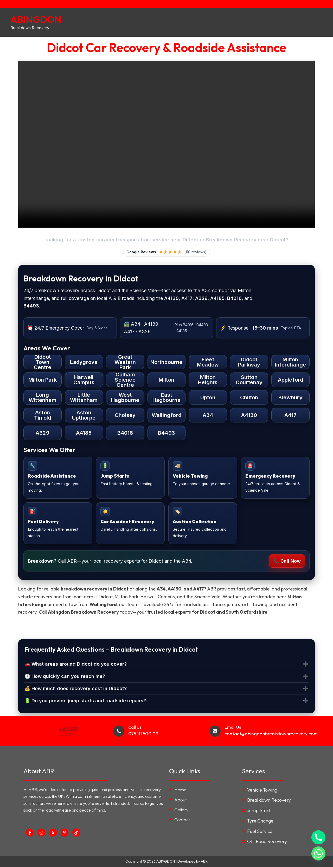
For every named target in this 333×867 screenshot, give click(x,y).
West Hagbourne (125, 397)
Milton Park (42, 380)
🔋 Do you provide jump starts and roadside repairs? (85, 700)
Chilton (249, 397)
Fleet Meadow (208, 362)
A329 (42, 433)
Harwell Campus (83, 380)
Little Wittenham (84, 397)
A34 (208, 415)
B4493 (166, 433)
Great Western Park (125, 362)
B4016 (125, 433)
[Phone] (318, 837)
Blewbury (290, 397)
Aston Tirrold (42, 415)
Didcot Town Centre (42, 362)
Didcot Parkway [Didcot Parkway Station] (249, 362)
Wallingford (166, 415)
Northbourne (166, 362)
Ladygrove (84, 362)
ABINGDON (35, 19)
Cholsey (125, 415)
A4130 (249, 415)
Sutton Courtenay (249, 380)
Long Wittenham (42, 397)
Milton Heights (207, 380)
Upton (207, 397)
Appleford (290, 380)
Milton (166, 380)
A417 (290, 415)
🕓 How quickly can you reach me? (64, 676)
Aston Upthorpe (84, 415)
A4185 (84, 433)
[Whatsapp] (318, 853)
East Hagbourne (166, 397)
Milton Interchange (290, 362)
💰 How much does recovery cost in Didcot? (75, 688)
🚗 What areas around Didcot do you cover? (75, 664)
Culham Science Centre (125, 380)
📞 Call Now (287, 561)
